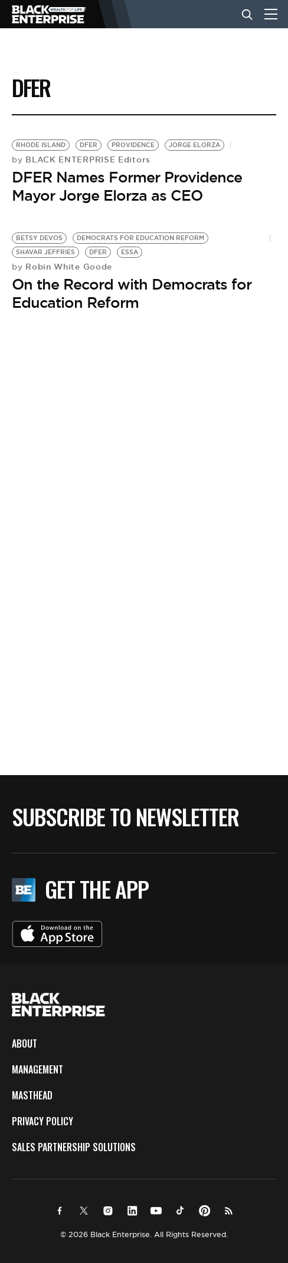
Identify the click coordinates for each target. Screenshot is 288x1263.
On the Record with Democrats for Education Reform (131, 293)
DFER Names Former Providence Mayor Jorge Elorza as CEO (127, 186)
